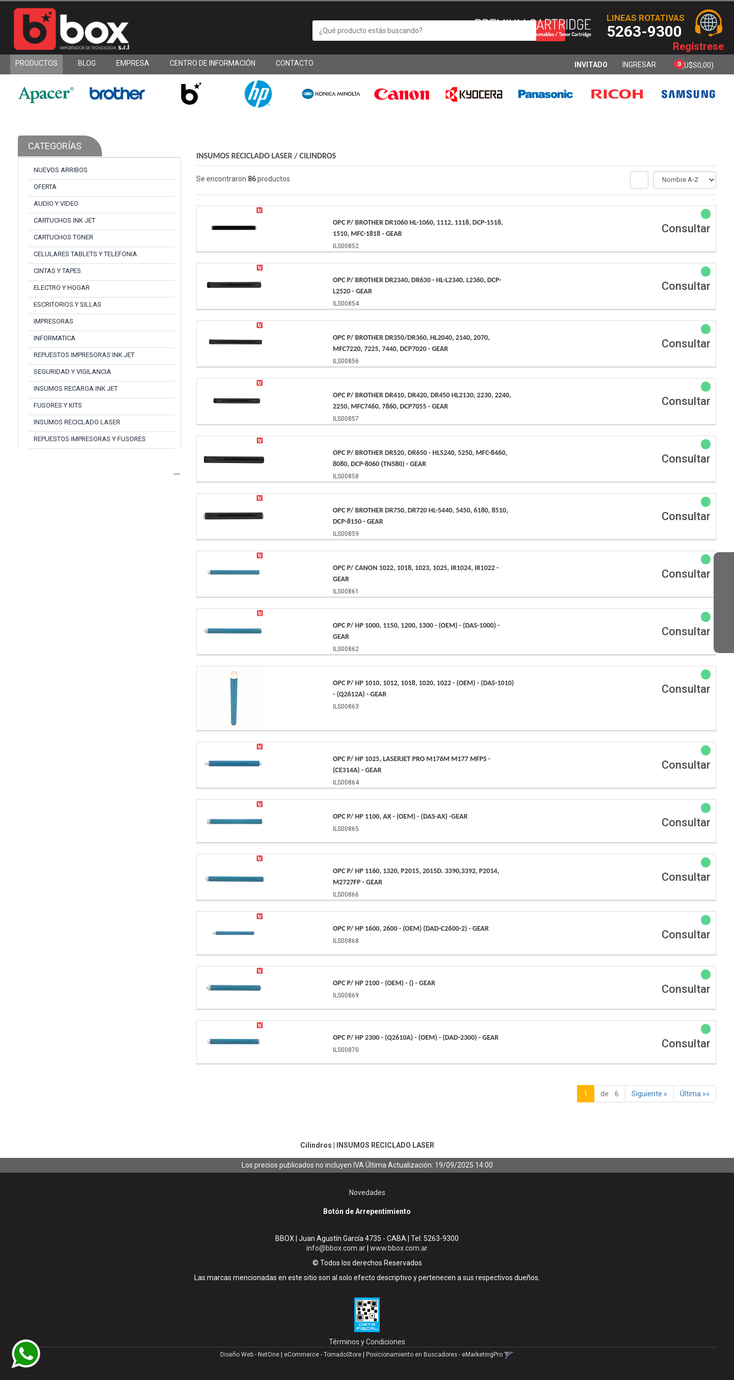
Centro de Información (212, 63)
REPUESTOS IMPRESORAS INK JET (84, 355)
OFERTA (45, 187)
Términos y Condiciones (367, 1342)
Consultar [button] (686, 228)
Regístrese (698, 46)
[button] (724, 568)
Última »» (695, 1094)
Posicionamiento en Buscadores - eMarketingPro (434, 1354)
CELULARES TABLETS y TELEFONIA (85, 254)
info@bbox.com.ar (335, 1248)
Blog (87, 63)
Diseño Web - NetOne (249, 1354)
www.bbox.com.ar (399, 1248)
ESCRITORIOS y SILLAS (67, 304)
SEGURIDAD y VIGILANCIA (72, 371)
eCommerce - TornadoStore (322, 1354)
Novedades (367, 1192)
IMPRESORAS (53, 321)
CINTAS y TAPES (57, 271)
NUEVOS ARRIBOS (61, 170)
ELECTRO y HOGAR (62, 287)
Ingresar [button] (639, 65)
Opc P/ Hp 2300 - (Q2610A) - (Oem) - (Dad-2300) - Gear (416, 1037)
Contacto (294, 63)
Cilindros (318, 155)
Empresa (132, 63)
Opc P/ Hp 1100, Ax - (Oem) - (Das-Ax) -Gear (400, 816)
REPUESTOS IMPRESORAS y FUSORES (90, 439)
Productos (36, 63)
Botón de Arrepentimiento (367, 1211)
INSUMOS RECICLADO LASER (77, 422)
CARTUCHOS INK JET (64, 220)
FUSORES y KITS (58, 405)
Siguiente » (649, 1094)
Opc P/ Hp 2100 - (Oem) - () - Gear (384, 983)
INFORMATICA (54, 338)
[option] (46, 93)
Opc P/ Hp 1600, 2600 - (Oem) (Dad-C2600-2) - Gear (411, 928)
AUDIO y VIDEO (56, 203)
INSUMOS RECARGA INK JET (76, 388)
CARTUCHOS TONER (63, 237)
